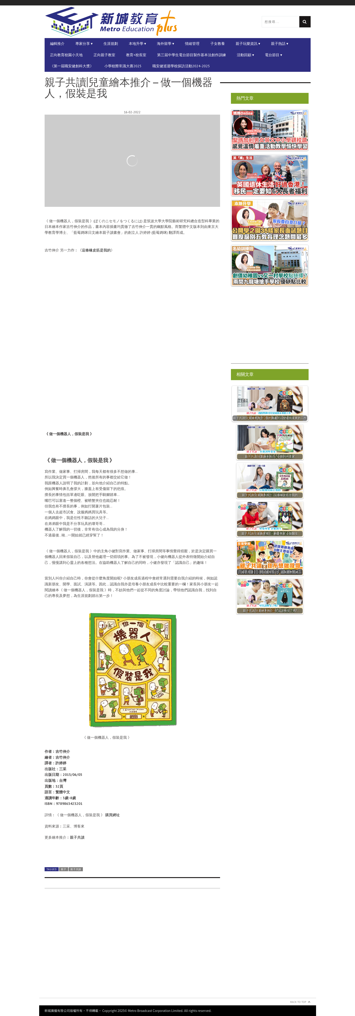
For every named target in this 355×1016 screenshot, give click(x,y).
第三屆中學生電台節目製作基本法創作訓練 (191, 55)
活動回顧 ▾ (245, 55)
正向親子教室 (104, 55)
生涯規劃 (110, 43)
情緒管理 (192, 43)
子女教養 (217, 43)
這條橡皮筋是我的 (96, 250)
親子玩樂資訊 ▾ (248, 43)
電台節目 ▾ (273, 55)
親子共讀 (77, 837)
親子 (63, 869)
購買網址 (112, 815)
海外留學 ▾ (165, 43)
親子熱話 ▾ (279, 43)
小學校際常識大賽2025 (123, 66)
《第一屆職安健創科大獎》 (72, 66)
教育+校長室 (136, 55)
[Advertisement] (132, 946)
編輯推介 (57, 43)
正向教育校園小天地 (66, 55)
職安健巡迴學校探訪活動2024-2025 (181, 66)
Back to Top (298, 1002)
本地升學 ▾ (137, 43)
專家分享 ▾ (84, 43)
